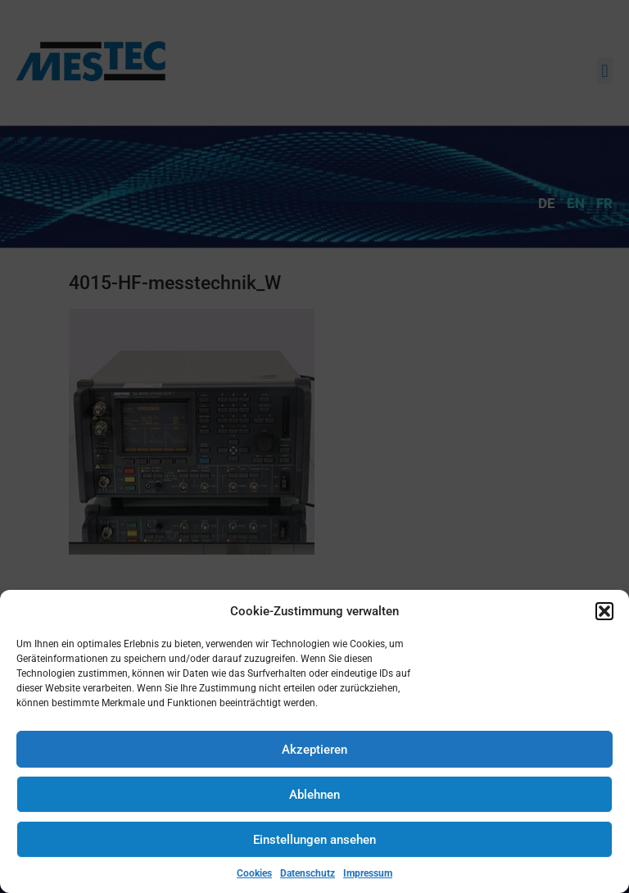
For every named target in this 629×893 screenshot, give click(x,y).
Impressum (367, 873)
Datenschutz (307, 873)
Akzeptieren (314, 749)
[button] (604, 611)
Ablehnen (314, 794)
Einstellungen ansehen (314, 839)
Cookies (254, 873)
